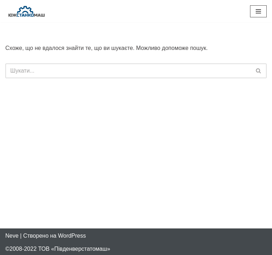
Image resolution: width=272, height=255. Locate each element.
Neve (11, 236)
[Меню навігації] (258, 11)
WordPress (72, 236)
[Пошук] (128, 70)
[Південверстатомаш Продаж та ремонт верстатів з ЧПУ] (26, 11)
